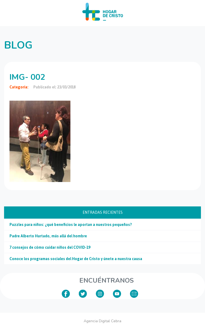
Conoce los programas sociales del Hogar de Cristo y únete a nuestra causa (75, 259)
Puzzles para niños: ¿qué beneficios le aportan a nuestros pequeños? (70, 224)
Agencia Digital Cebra (102, 321)
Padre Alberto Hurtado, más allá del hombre (48, 236)
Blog (18, 45)
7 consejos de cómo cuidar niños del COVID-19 (49, 247)
